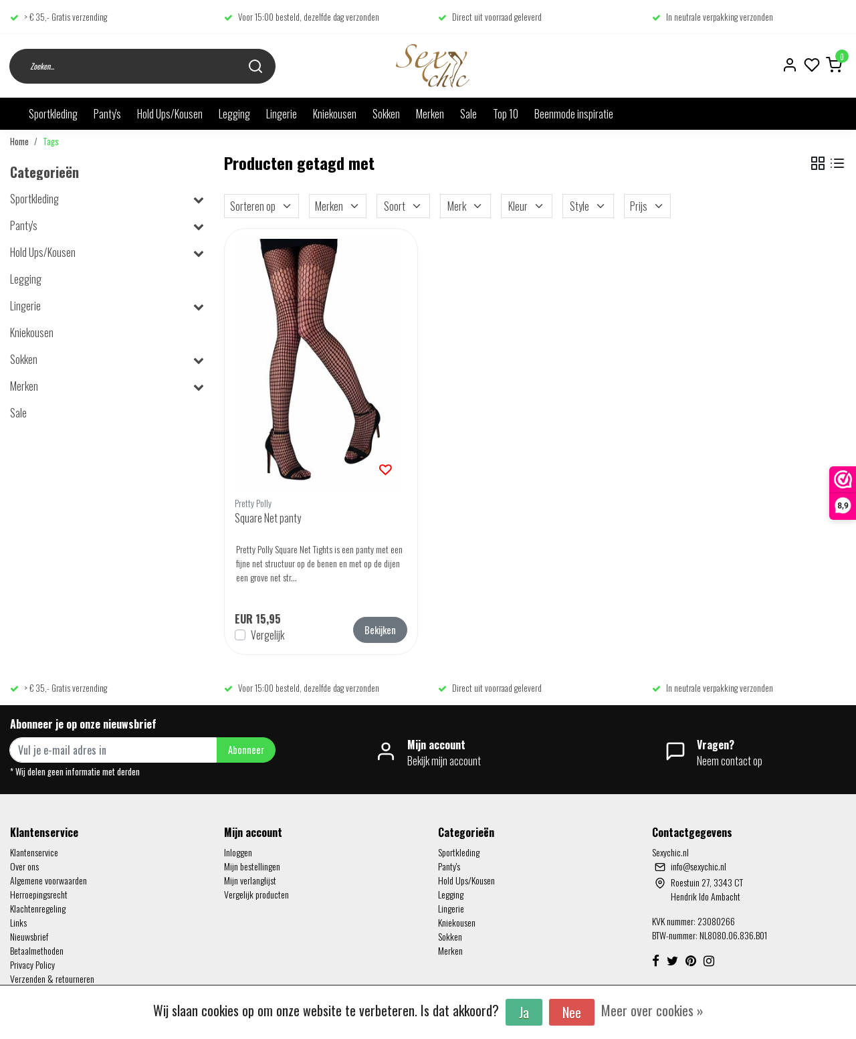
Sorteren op (261, 206)
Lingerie (281, 114)
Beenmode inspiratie (573, 114)
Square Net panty (268, 518)
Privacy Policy (32, 964)
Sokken (386, 114)
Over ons (24, 866)
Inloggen (238, 852)
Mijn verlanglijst (250, 880)
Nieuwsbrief (29, 936)
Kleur (526, 206)
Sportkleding (53, 114)
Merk (465, 206)
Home (19, 141)
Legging (234, 114)
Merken (430, 114)
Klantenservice (34, 852)
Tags (51, 141)
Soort (403, 206)
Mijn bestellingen (252, 866)
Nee (571, 1012)
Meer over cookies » (652, 1010)
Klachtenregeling (38, 908)
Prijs (647, 206)
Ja (524, 1012)
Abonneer (246, 750)
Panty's (107, 114)
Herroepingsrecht (39, 894)
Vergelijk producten (256, 894)
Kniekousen (334, 114)
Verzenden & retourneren (52, 978)
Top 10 (505, 114)
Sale (468, 114)
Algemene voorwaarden (48, 880)
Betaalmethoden (37, 950)
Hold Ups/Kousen (170, 114)
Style (588, 206)
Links (18, 922)
